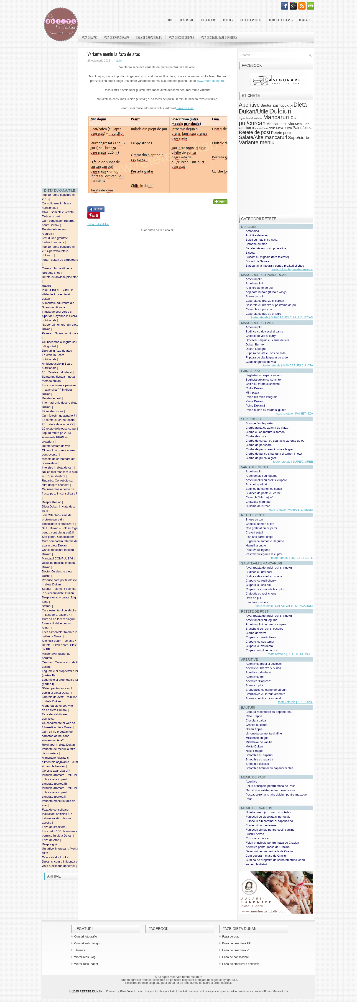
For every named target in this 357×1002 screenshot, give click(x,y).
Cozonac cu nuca (257, 838)
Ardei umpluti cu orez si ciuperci (267, 480)
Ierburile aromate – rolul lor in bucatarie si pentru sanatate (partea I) (59, 792)
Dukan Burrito (255, 344)
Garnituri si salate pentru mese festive (270, 790)
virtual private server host (245, 991)
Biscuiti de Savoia (257, 261)
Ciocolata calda (256, 720)
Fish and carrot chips (259, 536)
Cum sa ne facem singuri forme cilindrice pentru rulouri (58, 623)
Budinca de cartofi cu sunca (264, 488)
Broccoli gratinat (256, 484)
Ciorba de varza (256, 633)
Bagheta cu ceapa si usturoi (264, 375)
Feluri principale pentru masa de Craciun (272, 842)
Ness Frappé (254, 750)
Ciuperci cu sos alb (258, 585)
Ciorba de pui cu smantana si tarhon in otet (274, 453)
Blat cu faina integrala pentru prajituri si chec (275, 265)
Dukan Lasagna (256, 348)
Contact (304, 20)
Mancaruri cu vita (280, 124)
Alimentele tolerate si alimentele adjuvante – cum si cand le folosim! (60, 762)
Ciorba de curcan (257, 436)
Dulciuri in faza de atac (57, 350)
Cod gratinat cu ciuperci (261, 528)
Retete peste (281, 133)
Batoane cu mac (256, 244)
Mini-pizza (252, 392)
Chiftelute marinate (258, 501)
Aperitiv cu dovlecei (258, 672)
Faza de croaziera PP (117, 37)
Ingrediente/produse (250, 118)
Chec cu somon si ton (260, 523)
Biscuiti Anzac (255, 834)
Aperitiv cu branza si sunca (263, 668)
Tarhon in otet (51, 216)
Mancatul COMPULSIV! (58, 558)
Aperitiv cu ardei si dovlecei (264, 663)
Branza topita (254, 685)
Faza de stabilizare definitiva (219, 37)
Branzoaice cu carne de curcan (266, 689)
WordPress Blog (85, 957)
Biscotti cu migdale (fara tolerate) (267, 257)
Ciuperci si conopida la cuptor (265, 589)
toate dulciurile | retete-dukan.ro (292, 269)
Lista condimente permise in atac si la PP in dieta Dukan (59, 390)
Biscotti (250, 252)
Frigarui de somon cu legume (265, 541)
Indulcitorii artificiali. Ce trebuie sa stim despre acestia (57, 818)
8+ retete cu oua (53, 411)
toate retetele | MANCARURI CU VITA (288, 365)
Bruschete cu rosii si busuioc (264, 628)
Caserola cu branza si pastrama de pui (271, 305)
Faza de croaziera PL (149, 37)
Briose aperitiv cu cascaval (263, 698)
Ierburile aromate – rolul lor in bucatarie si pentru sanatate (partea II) (59, 779)
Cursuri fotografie (85, 936)
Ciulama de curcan (258, 506)
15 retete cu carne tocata (58, 420)
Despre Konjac (52, 502)
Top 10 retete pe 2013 (56, 433)
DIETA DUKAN (208, 20)
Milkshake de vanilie (259, 742)
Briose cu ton (254, 519)
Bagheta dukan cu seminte (263, 379)
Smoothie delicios (257, 763)
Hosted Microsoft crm (276, 991)
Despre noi (187, 20)
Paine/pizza (302, 128)
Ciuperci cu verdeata (259, 646)
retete (118, 60)
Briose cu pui (254, 296)
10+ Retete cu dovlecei (57, 372)
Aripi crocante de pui (259, 287)
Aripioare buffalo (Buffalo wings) (267, 292)
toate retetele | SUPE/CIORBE (293, 461)
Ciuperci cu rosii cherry (261, 580)
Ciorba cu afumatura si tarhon (265, 432)
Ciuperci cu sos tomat (260, 641)
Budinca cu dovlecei (259, 572)
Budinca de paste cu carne (263, 493)
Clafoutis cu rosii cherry (261, 593)
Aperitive (249, 105)
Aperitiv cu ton (255, 676)
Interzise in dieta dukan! (58, 467)
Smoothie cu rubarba (259, 759)
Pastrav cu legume (258, 549)
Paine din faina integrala (262, 397)
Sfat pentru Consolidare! (58, 536)
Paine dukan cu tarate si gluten (266, 410)
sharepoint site (167, 991)
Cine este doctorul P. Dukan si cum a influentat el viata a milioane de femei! (60, 861)
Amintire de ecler (257, 235)
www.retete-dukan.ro (210, 80)
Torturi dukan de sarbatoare (60, 259)
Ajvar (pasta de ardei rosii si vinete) (269, 567)
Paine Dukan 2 (255, 405)
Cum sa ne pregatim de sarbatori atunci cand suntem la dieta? (57, 736)
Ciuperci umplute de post (262, 650)
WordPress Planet (86, 964)
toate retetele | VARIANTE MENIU (290, 509)
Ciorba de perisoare (259, 445)
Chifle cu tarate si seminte (263, 384)
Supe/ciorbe (299, 137)
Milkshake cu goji (257, 737)
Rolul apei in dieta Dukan (59, 744)
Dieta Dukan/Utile (251, 20)
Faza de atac (89, 37)
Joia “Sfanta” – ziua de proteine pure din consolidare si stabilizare (58, 519)
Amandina (252, 231)
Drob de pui (253, 598)
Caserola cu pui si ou (259, 309)
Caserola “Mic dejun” (259, 497)
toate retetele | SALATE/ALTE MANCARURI (284, 606)
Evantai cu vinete (257, 602)
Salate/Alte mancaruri (263, 137)
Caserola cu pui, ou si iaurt (263, 313)
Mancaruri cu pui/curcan (268, 120)
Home (170, 20)
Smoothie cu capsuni (259, 755)
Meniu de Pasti (260, 128)
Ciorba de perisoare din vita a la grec (270, 449)
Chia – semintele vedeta (58, 212)
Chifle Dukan (254, 388)
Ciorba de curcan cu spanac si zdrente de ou (275, 440)
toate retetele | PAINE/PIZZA (294, 413)
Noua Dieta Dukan (282, 19)
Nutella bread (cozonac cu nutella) (268, 812)
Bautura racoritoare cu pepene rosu (269, 712)
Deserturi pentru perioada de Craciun (270, 851)
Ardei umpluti (254, 283)
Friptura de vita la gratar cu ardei (267, 357)
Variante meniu (257, 142)
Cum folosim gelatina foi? (59, 415)
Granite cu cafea (256, 724)
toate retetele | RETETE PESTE (292, 557)
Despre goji (50, 844)
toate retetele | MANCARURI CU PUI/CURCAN (282, 317)
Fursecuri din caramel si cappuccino (269, 821)
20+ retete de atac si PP (58, 424)
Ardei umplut (254, 279)
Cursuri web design (86, 943)
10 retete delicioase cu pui (59, 428)
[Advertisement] (60, 116)
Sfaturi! (47, 606)
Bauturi (266, 105)
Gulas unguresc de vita (261, 361)
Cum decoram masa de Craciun (267, 855)
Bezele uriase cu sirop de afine (266, 248)
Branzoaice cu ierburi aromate (265, 694)
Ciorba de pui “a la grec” (261, 458)
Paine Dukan (254, 401)
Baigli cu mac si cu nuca (261, 239)
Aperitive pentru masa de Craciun (268, 847)
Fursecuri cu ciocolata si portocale (268, 816)
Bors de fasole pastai (259, 423)
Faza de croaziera (54, 827)
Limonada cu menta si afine (264, 733)
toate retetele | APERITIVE (295, 702)
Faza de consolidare (55, 809)
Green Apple (254, 729)
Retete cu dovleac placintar (60, 277)
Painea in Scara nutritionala (60, 333)
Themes (79, 950)
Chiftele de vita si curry (261, 335)
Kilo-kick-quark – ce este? (59, 640)
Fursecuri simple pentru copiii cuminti (270, 829)
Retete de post (52, 398)
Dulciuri (280, 111)
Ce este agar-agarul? (56, 770)
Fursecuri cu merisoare (261, 825)
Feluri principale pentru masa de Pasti (270, 786)
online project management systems (209, 991)
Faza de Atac (51, 840)
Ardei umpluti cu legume (261, 475)
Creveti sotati (254, 532)
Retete (229, 19)
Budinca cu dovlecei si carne (264, 331)
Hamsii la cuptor (256, 545)
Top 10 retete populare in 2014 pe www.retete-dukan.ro (58, 251)
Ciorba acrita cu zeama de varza (267, 427)
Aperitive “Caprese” (258, 681)
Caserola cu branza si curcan (265, 300)
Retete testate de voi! (56, 446)
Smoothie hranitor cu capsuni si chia (269, 768)
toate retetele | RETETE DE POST (290, 654)
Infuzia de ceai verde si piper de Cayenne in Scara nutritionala (59, 316)
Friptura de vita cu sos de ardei (266, 353)
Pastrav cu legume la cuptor (264, 554)
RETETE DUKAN (91, 991)
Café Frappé (254, 716)
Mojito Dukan (254, 746)
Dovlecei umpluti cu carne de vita (267, 340)
